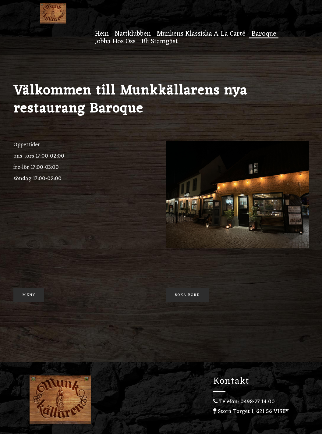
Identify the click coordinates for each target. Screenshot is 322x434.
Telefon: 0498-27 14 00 (244, 402)
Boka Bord (187, 295)
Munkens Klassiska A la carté (201, 34)
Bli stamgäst (159, 42)
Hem (102, 34)
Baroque (263, 34)
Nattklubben (133, 34)
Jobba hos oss (115, 42)
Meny (28, 295)
